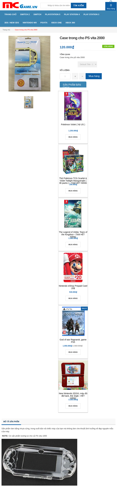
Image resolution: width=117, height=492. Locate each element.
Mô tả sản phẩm (11, 422)
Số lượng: (65, 70)
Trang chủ (6, 30)
